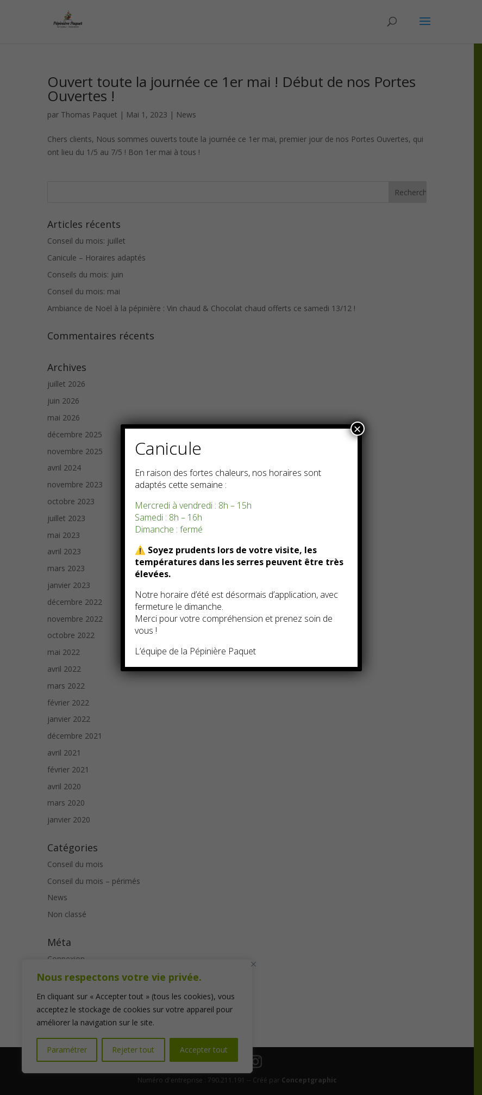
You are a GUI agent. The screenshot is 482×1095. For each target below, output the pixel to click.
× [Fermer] (357, 429)
